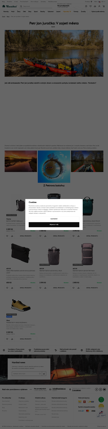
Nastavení (54, 219)
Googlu (46, 209)
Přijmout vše (54, 224)
